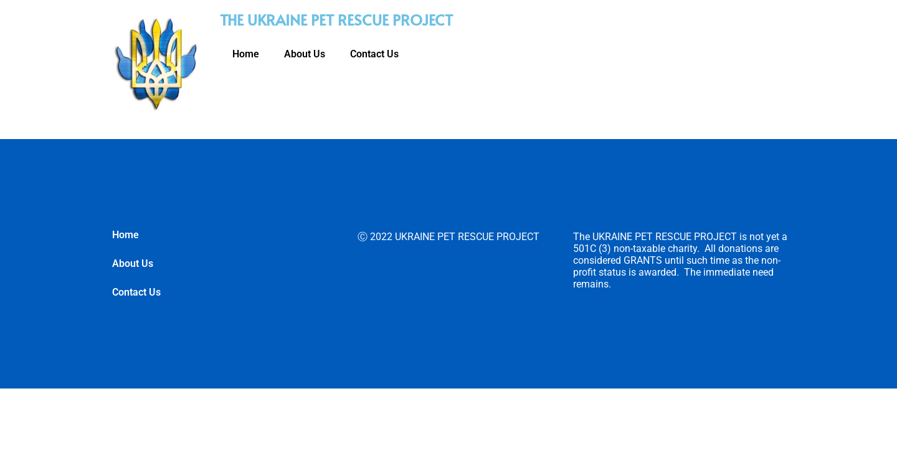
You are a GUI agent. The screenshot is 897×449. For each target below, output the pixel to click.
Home (245, 54)
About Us (304, 54)
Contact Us (374, 54)
